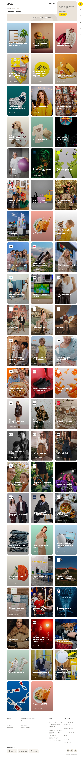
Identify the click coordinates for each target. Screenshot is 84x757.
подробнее (67, 10)
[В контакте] (68, 750)
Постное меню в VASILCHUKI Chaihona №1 (63, 515)
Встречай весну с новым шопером (40, 203)
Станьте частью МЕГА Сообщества (64, 203)
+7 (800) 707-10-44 (51, 3)
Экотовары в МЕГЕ (41, 674)
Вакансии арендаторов (12, 723)
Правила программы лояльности (28, 718)
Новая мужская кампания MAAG (64, 328)
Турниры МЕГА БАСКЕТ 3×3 (63, 140)
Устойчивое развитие (25, 727)
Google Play (23, 751)
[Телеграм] (75, 750)
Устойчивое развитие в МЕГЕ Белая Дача (64, 672)
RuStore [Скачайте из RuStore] (34, 751)
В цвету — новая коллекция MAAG (40, 328)
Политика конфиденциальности (27, 723)
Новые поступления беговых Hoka (41, 391)
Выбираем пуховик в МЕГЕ (18, 642)
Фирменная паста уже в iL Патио (17, 391)
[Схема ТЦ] (80, 22)
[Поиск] (80, 16)
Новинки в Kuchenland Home (64, 422)
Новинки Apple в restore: (40, 297)
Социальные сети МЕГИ (40, 109)
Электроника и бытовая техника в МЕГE (65, 547)
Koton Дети (14, 329)
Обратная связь (10, 727)
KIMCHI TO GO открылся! (15, 203)
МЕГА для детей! (40, 141)
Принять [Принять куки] (63, 14)
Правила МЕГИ (24, 725)
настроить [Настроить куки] (61, 11)
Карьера (8, 720)
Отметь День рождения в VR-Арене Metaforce (40, 609)
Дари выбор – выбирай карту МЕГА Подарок (15, 76)
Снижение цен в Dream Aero (64, 610)
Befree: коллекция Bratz (17, 297)
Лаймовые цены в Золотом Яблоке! (64, 171)
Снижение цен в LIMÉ (64, 297)
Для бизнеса (9, 725)
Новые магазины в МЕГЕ (65, 77)
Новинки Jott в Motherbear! (39, 360)
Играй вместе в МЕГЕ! (39, 579)
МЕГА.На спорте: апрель (40, 46)
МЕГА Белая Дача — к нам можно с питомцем (65, 233)
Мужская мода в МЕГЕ (16, 579)
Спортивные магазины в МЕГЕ (16, 673)
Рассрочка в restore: (18, 267)
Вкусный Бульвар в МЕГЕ (41, 234)
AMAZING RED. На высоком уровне (40, 266)
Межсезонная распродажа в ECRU (41, 422)
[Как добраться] (80, 28)
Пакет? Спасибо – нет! (40, 548)
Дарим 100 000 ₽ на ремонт (65, 391)
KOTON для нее (39, 455)
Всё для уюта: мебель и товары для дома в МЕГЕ (18, 45)
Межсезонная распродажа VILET (17, 422)
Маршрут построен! (17, 235)
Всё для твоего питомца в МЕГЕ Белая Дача (16, 139)
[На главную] (10, 4)
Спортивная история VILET (42, 485)
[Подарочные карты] (80, 34)
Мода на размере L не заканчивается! (17, 610)
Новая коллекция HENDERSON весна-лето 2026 (41, 515)
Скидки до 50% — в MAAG (17, 454)
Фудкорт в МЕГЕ (40, 706)
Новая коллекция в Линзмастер (17, 485)
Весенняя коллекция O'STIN (18, 516)
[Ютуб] (71, 750)
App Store (12, 751)
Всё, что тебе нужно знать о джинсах (17, 548)
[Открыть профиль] (80, 10)
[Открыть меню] (80, 4)
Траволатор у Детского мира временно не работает (39, 75)
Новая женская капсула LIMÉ (63, 360)
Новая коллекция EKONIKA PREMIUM (65, 579)
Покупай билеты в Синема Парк (17, 705)
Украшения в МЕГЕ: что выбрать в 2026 (17, 109)
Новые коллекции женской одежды (64, 46)
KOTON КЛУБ (62, 455)
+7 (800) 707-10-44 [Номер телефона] (53, 726)
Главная (9, 8)
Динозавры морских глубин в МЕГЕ (42, 171)
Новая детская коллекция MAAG (16, 360)
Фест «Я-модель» (64, 486)
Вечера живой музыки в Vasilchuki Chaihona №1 (41, 641)
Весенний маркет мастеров (64, 109)
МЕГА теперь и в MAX (66, 267)
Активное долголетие (14, 171)
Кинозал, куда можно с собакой (64, 642)
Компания (9, 718)
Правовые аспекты (25, 720)
